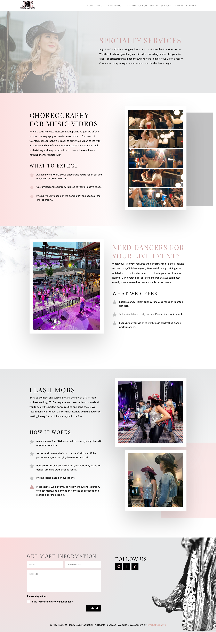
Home (90, 5)
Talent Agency (115, 5)
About (99, 5)
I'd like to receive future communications (50, 601)
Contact (191, 5)
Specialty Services (160, 5)
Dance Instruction (136, 5)
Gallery (178, 5)
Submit (93, 608)
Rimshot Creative (156, 624)
